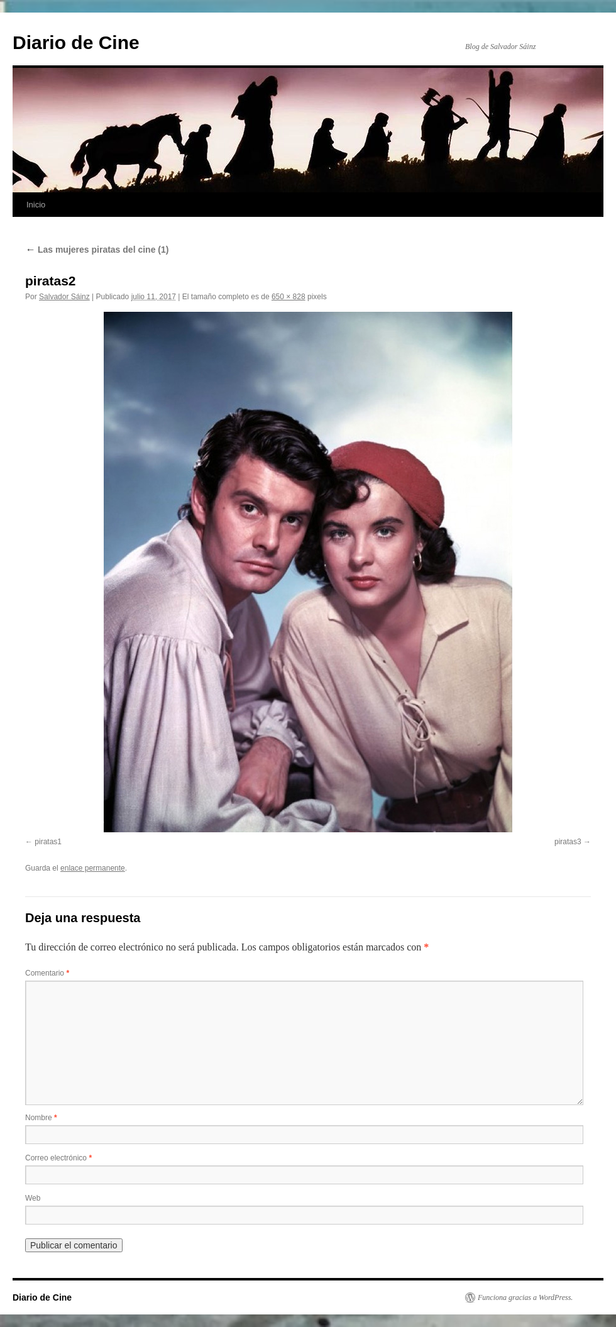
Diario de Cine (76, 42)
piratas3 (567, 841)
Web (32, 1198)
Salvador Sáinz (64, 296)
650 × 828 (288, 296)
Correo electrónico (58, 1158)
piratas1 (48, 841)
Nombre (41, 1117)
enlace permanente (92, 868)
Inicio (35, 204)
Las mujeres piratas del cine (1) (96, 250)
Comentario (47, 973)
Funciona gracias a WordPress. (525, 1297)
